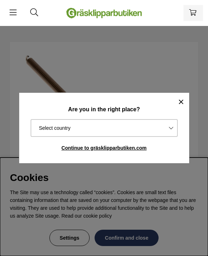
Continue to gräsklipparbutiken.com (104, 148)
